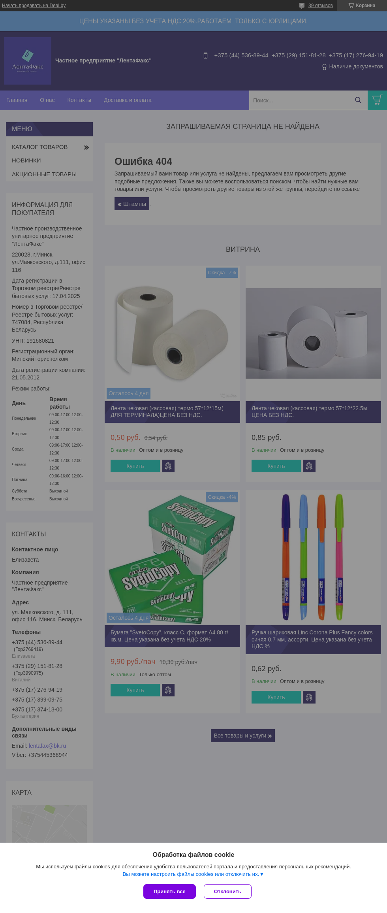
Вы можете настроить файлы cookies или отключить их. (190, 874)
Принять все (170, 891)
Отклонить (227, 891)
